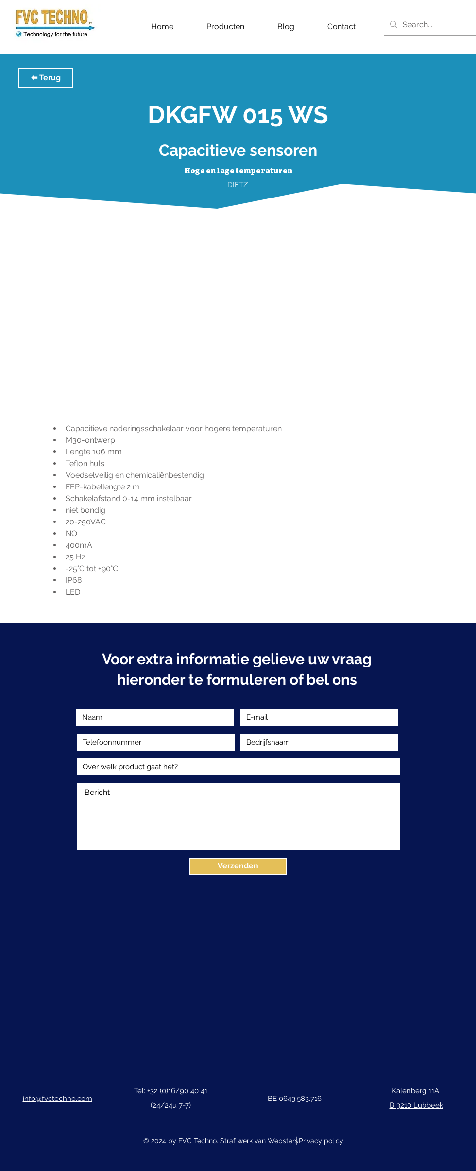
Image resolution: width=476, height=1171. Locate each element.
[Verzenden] (238, 866)
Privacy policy (321, 1141)
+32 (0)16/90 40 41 (177, 1090)
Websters (283, 1141)
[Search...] (429, 24)
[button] (45, 78)
